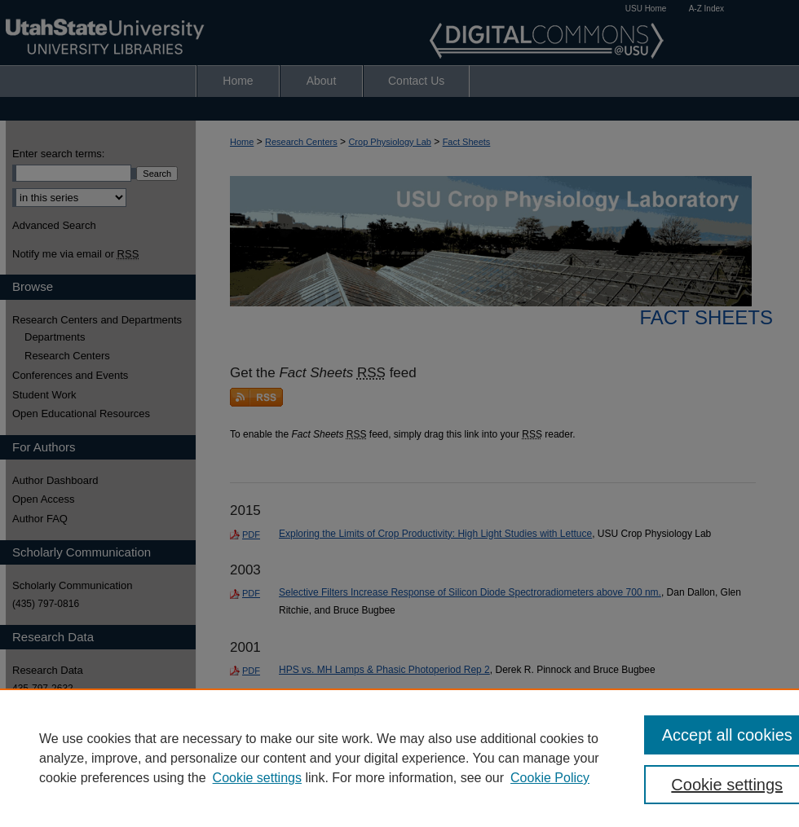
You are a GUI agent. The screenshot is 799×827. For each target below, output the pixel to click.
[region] (399, 757)
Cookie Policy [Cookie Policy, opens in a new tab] (549, 778)
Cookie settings (257, 778)
